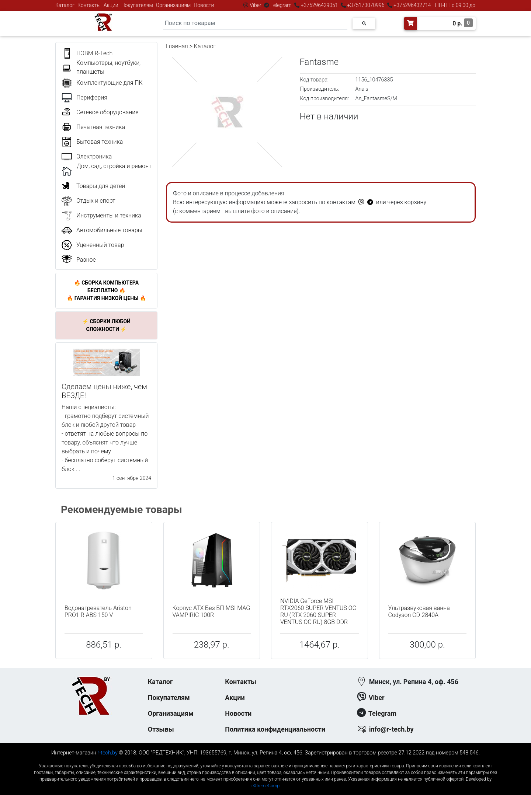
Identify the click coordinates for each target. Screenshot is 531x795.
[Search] (255, 23)
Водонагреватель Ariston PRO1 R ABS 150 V (98, 611)
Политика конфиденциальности (275, 729)
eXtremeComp (265, 785)
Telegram (281, 5)
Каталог (64, 5)
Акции (111, 5)
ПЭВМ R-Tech (94, 53)
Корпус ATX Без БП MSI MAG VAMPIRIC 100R (211, 611)
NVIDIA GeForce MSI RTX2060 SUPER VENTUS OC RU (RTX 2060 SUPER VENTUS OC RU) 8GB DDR (318, 611)
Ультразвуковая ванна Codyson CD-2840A (419, 611)
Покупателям (137, 5)
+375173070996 (365, 5)
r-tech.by (107, 753)
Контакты (89, 5)
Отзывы (161, 729)
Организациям (173, 5)
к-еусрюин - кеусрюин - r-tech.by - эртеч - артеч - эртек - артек (265, 760)
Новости (204, 5)
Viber (256, 5)
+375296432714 (411, 5)
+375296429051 (319, 5)
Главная (177, 46)
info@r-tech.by (391, 729)
